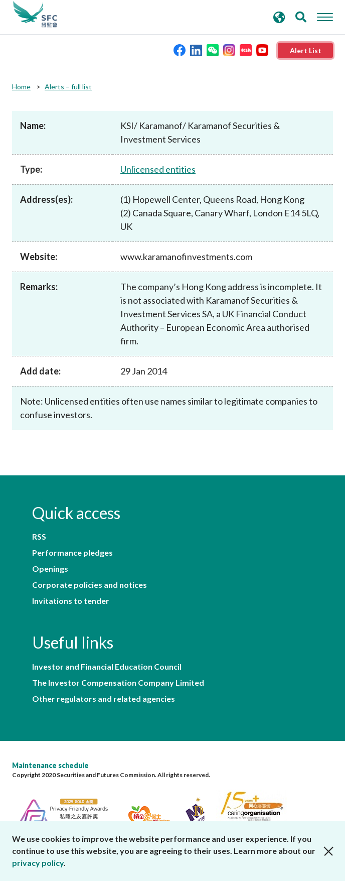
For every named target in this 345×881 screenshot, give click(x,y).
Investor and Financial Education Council (107, 667)
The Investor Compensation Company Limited (118, 683)
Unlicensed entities (158, 169)
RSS (39, 537)
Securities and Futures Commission (35, 14)
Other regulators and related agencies (103, 699)
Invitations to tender (70, 601)
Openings (50, 569)
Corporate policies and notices (89, 585)
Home (21, 86)
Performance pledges (72, 553)
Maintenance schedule (50, 765)
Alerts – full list (68, 86)
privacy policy (38, 862)
